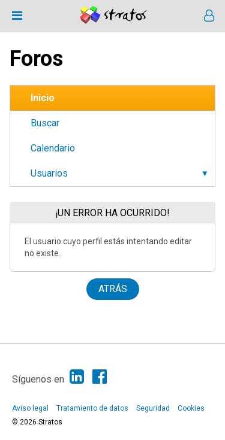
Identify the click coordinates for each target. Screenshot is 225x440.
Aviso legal (30, 408)
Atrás (112, 289)
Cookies (191, 408)
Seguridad (153, 408)
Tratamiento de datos (92, 408)
